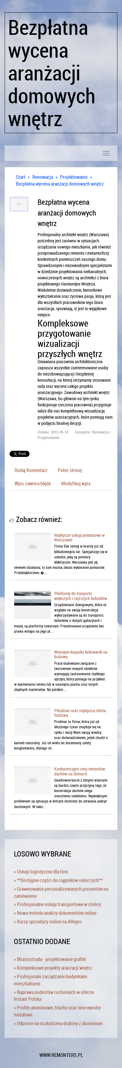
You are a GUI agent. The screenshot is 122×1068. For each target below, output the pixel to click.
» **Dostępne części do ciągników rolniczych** (58, 880)
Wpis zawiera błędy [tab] (32, 483)
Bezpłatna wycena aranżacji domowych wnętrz (60, 183)
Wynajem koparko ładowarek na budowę (81, 654)
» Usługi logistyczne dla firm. (41, 871)
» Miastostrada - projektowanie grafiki (50, 959)
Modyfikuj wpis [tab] (76, 483)
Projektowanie (73, 177)
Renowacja (42, 177)
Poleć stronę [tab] (70, 470)
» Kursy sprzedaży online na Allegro (48, 921)
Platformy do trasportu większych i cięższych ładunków (80, 595)
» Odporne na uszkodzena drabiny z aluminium (58, 1023)
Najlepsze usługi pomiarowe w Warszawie (79, 537)
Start (20, 177)
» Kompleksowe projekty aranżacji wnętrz (53, 967)
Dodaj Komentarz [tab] (30, 470)
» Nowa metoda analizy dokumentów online (55, 913)
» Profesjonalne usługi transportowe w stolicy (57, 904)
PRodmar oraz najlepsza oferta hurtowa (80, 713)
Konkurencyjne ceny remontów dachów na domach (79, 771)
